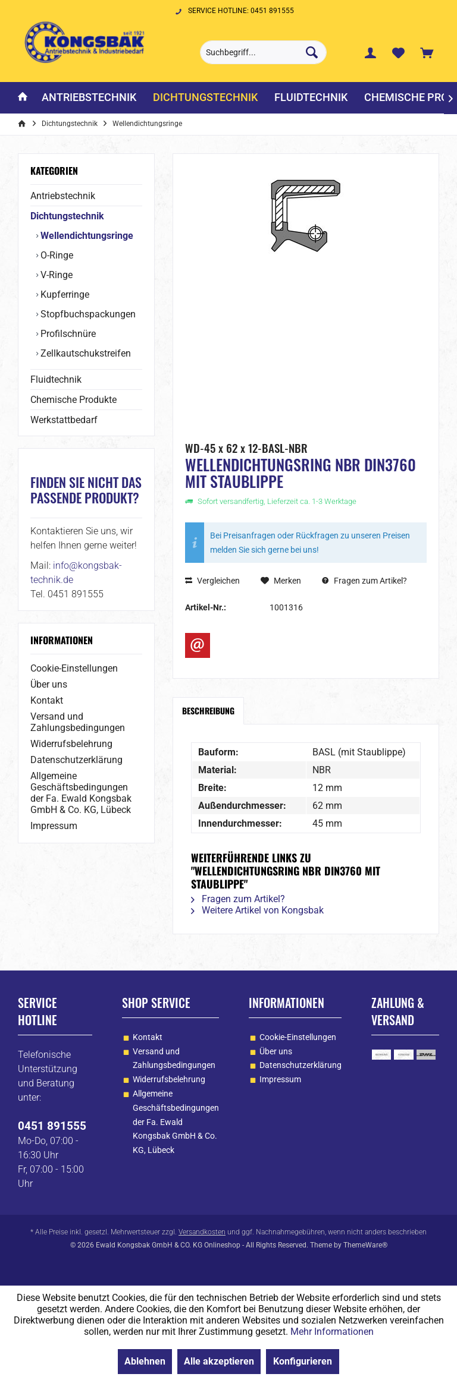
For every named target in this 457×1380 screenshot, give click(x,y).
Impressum (53, 825)
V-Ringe (55, 275)
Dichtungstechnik (67, 216)
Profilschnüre (67, 333)
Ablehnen (144, 1361)
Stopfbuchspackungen (87, 314)
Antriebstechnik (62, 195)
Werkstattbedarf (64, 420)
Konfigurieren (302, 1361)
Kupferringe (63, 294)
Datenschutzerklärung (76, 759)
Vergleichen (212, 580)
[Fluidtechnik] (311, 98)
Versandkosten (202, 1232)
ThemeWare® (365, 1245)
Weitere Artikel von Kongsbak (257, 910)
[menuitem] (426, 52)
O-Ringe (55, 255)
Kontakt (46, 700)
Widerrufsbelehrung (71, 743)
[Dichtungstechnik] (205, 98)
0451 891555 (52, 1126)
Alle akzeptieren (219, 1361)
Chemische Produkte (73, 399)
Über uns (48, 684)
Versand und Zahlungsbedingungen (77, 722)
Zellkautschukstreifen (84, 353)
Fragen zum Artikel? (364, 580)
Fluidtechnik (56, 379)
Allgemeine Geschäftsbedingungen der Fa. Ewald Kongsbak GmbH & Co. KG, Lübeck (81, 792)
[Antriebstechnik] (89, 98)
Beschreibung (208, 710)
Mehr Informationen (332, 1331)
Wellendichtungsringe (85, 235)
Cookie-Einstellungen (74, 668)
